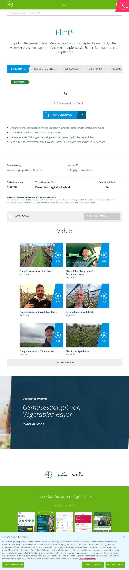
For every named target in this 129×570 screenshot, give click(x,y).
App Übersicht (65, 483)
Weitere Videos (64, 359)
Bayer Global (18, 530)
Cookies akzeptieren (93, 564)
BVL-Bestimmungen (45, 68)
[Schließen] (124, 537)
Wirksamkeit (72, 68)
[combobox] (64, 112)
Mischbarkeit (96, 68)
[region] (64, 551)
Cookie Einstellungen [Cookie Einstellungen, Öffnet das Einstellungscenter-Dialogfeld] (13, 564)
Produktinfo (18, 68)
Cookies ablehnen (115, 564)
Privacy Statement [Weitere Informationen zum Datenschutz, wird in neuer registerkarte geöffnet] (87, 558)
